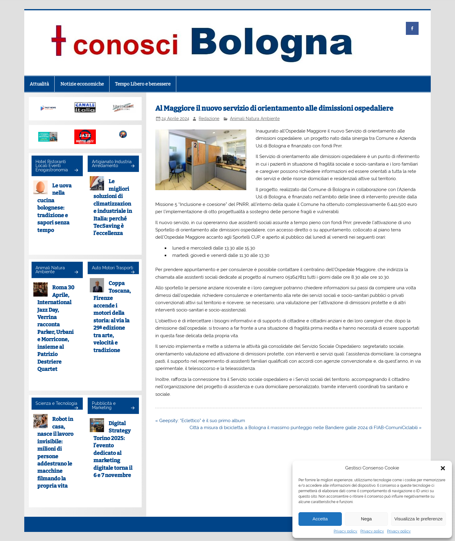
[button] (443, 468)
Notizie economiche (82, 84)
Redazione (209, 118)
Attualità (39, 84)
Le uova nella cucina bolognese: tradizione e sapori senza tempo (54, 208)
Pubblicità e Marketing (104, 405)
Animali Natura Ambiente (255, 118)
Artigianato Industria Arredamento (112, 163)
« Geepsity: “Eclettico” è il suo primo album (200, 420)
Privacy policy (345, 531)
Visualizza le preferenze (418, 518)
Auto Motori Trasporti (112, 267)
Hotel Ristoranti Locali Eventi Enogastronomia (51, 165)
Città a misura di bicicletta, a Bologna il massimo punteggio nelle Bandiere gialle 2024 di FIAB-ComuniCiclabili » (306, 427)
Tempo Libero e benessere (142, 84)
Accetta (320, 518)
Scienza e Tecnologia (56, 403)
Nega (366, 518)
